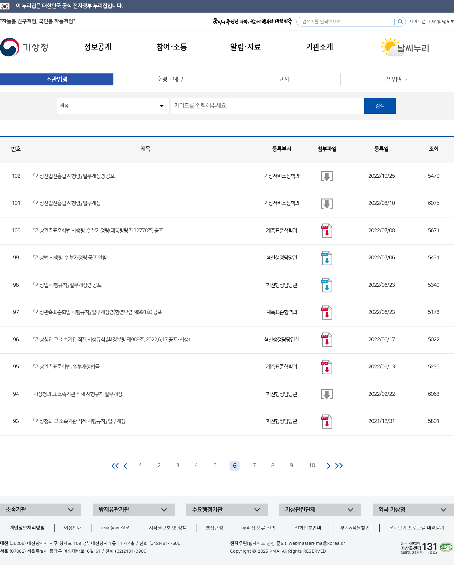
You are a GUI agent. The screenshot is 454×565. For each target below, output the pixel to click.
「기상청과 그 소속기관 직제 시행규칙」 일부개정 (79, 421)
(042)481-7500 (165, 543)
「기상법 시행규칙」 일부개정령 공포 (67, 285)
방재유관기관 (114, 510)
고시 (283, 79)
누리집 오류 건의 (259, 528)
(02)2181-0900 (130, 551)
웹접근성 (214, 528)
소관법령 (56, 79)
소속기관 (16, 510)
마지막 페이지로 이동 (339, 465)
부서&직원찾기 (355, 528)
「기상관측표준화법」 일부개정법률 (66, 367)
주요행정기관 (207, 510)
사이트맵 (417, 21)
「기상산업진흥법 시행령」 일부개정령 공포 (73, 176)
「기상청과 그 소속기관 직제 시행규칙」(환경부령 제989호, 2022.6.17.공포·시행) (111, 340)
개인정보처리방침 (27, 528)
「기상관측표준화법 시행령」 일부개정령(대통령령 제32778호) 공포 (98, 230)
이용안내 (73, 528)
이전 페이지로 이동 (125, 465)
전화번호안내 (308, 528)
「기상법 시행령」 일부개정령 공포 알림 (70, 258)
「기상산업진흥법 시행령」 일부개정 (66, 203)
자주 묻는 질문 (115, 528)
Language (439, 21)
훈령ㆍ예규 (170, 79)
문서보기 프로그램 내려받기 (417, 528)
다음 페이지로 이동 (328, 465)
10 (311, 466)
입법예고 (397, 79)
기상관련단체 (300, 510)
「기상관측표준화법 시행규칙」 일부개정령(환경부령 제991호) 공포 (97, 312)
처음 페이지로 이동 (115, 465)
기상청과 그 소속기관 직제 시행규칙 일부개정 (77, 394)
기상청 (24, 47)
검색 (380, 106)
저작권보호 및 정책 (168, 528)
